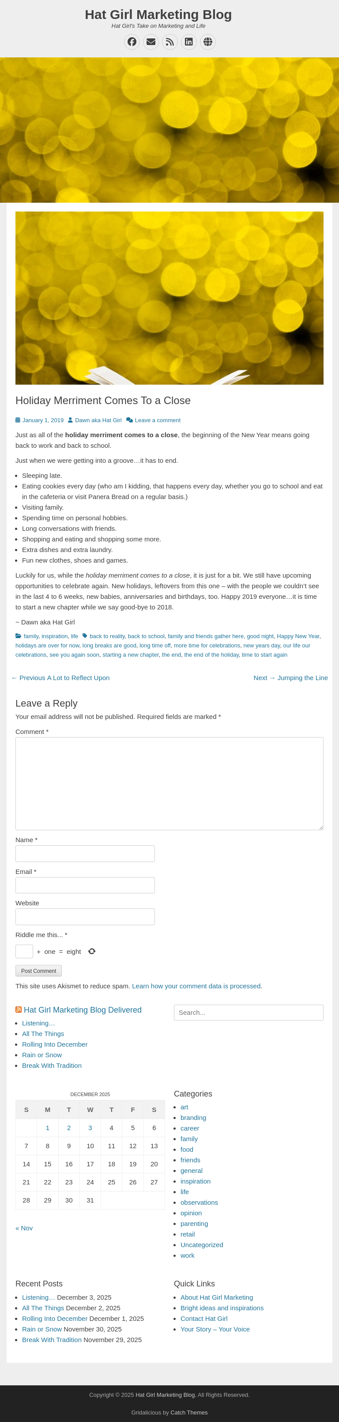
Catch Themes (188, 1412)
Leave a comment (158, 420)
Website (27, 903)
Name (26, 839)
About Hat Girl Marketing (217, 1297)
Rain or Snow (42, 1055)
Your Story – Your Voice (215, 1329)
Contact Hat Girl (204, 1318)
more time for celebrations (207, 645)
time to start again (264, 654)
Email (26, 871)
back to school (146, 636)
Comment (32, 731)
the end (171, 654)
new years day (262, 645)
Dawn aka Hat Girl (98, 420)
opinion (191, 1213)
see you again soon (74, 654)
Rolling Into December (54, 1044)
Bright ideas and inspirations (222, 1308)
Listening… (38, 1023)
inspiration (54, 636)
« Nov (24, 1228)
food (187, 1149)
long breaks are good (109, 645)
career (190, 1128)
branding (193, 1117)
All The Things (43, 1033)
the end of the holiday (211, 654)
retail (188, 1234)
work (188, 1255)
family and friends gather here (206, 636)
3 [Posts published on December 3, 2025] (90, 1127)
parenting (194, 1223)
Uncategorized (202, 1244)
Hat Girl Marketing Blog (158, 14)
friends (190, 1160)
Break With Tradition (52, 1065)
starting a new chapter (130, 654)
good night (260, 636)
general (192, 1170)
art (184, 1107)
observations (199, 1202)
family (31, 636)
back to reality (107, 636)
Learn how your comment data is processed (196, 986)
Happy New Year (298, 636)
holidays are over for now (47, 645)
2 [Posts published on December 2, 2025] (69, 1127)
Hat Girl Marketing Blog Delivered (83, 1010)
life (75, 636)
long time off (155, 645)
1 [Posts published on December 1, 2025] (47, 1127)
